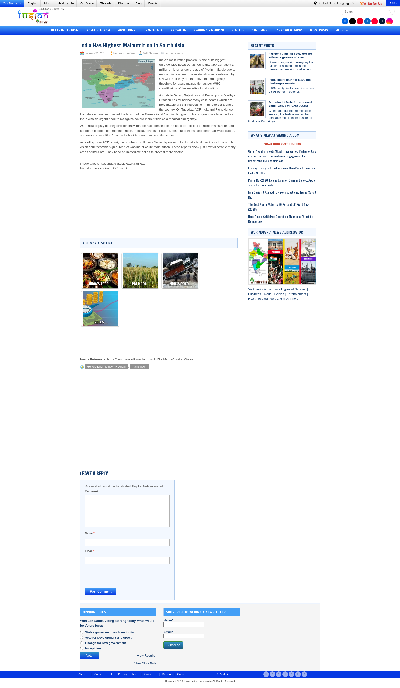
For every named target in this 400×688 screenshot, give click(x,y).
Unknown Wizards (289, 30)
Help (110, 674)
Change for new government (105, 643)
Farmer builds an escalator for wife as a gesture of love (290, 55)
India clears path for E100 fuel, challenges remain (290, 81)
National (301, 289)
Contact (182, 674)
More (342, 30)
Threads (106, 3)
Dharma (123, 3)
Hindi (47, 3)
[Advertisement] (21, 108)
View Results (146, 655)
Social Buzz (126, 30)
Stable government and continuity (109, 632)
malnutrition (139, 366)
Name (90, 533)
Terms (135, 674)
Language (334, 3)
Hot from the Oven (64, 30)
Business (255, 294)
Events (153, 3)
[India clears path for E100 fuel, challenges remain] (257, 86)
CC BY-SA (120, 168)
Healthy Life (66, 3)
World (267, 294)
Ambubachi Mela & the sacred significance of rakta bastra (290, 103)
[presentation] (120, 575)
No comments (174, 53)
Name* (183, 623)
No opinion (93, 648)
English (32, 3)
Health (253, 298)
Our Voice (87, 3)
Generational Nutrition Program (106, 366)
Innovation (177, 30)
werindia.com (264, 289)
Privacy (122, 674)
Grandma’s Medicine (208, 30)
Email (89, 551)
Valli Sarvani (151, 53)
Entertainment (297, 294)
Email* (183, 634)
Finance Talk (152, 30)
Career (98, 674)
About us (83, 674)
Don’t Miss (259, 30)
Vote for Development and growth (109, 637)
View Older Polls (145, 663)
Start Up (238, 30)
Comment (92, 491)
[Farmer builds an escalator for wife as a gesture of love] (257, 60)
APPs (393, 3)
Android (223, 674)
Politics (279, 294)
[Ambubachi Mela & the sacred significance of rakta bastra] (257, 109)
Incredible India (97, 30)
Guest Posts (319, 30)
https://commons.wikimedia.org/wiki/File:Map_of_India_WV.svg (150, 359)
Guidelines (150, 674)
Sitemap (167, 674)
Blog (139, 3)
